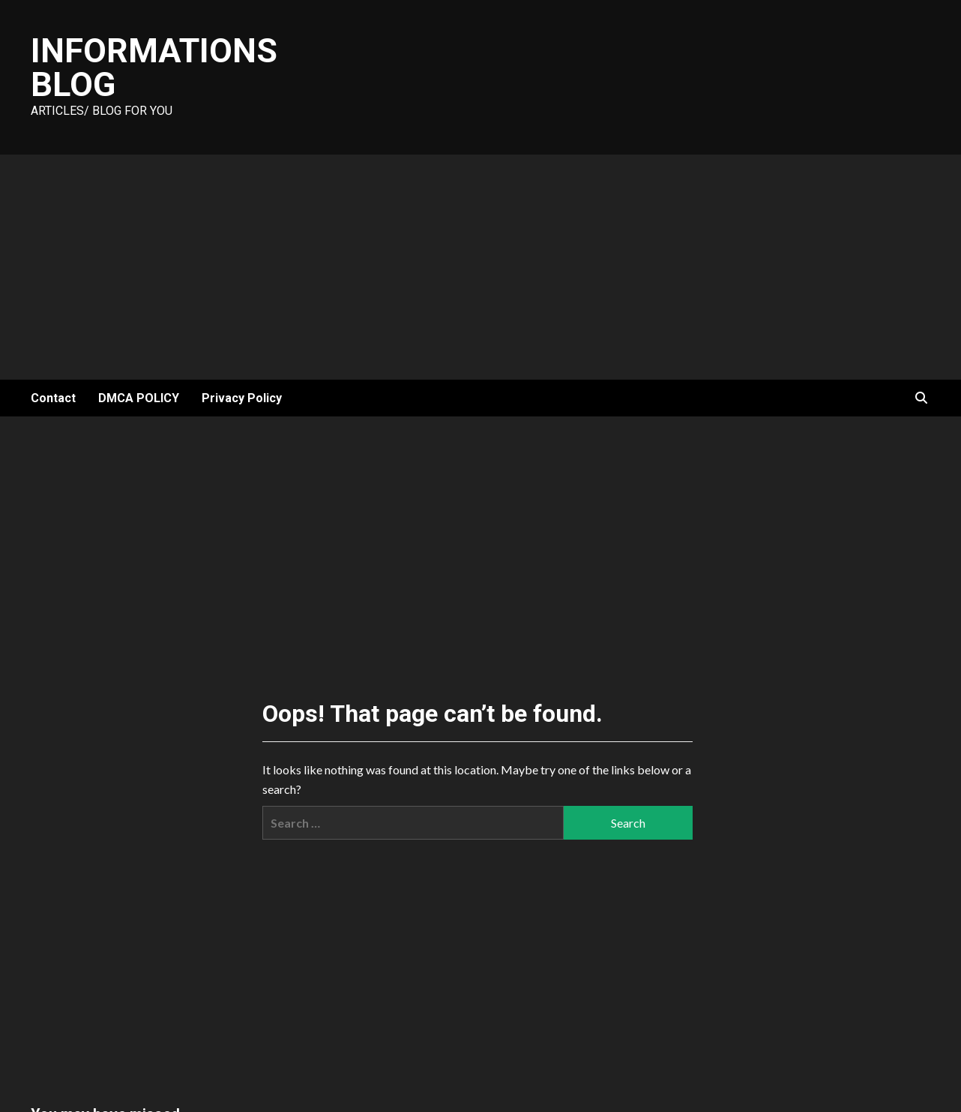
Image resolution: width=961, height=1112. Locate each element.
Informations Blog (154, 67)
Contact (53, 398)
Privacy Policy (242, 398)
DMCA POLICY (138, 398)
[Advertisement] (480, 267)
